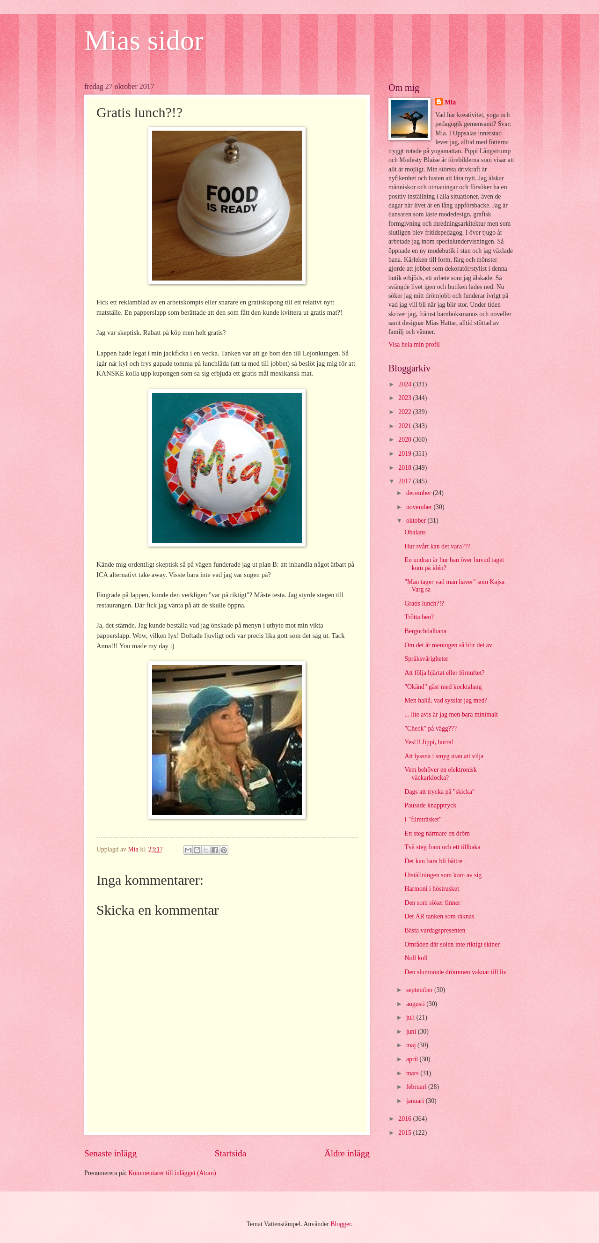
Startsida (231, 1153)
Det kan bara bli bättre (433, 861)
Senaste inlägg (110, 1153)
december (419, 492)
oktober (417, 520)
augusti (416, 1003)
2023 (405, 397)
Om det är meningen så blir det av (448, 645)
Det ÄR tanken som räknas (439, 916)
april (413, 1059)
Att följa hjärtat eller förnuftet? (444, 672)
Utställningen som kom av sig (443, 875)
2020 (405, 439)
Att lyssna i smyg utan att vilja (443, 756)
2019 (405, 453)
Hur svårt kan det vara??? (437, 546)
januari (416, 1100)
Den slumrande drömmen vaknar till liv (455, 972)
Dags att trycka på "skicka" (439, 791)
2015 (405, 1132)
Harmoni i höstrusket (431, 888)
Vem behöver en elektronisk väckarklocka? (440, 773)
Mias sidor (144, 40)
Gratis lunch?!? (424, 603)
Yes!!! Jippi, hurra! (428, 742)
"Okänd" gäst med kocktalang (443, 686)
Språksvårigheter (426, 658)
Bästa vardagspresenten (434, 930)
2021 (405, 425)
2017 (405, 481)
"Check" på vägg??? (430, 728)
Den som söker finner (432, 902)
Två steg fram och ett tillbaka (442, 847)
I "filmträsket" (422, 819)
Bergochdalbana (425, 631)
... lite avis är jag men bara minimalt (450, 714)
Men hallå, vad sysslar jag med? (445, 700)
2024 (405, 384)
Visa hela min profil (414, 344)
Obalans (414, 532)
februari (417, 1086)
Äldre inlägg (347, 1153)
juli (411, 1017)
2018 (405, 467)
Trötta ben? (419, 617)
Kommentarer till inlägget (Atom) (172, 1172)
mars (413, 1073)
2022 (405, 411)
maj (411, 1045)
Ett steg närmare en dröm (436, 833)
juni (412, 1031)
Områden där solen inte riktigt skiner (451, 944)
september (420, 989)
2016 (405, 1118)
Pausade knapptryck (430, 805)
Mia (450, 102)
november (420, 507)
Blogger (340, 1224)
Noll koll (415, 958)
